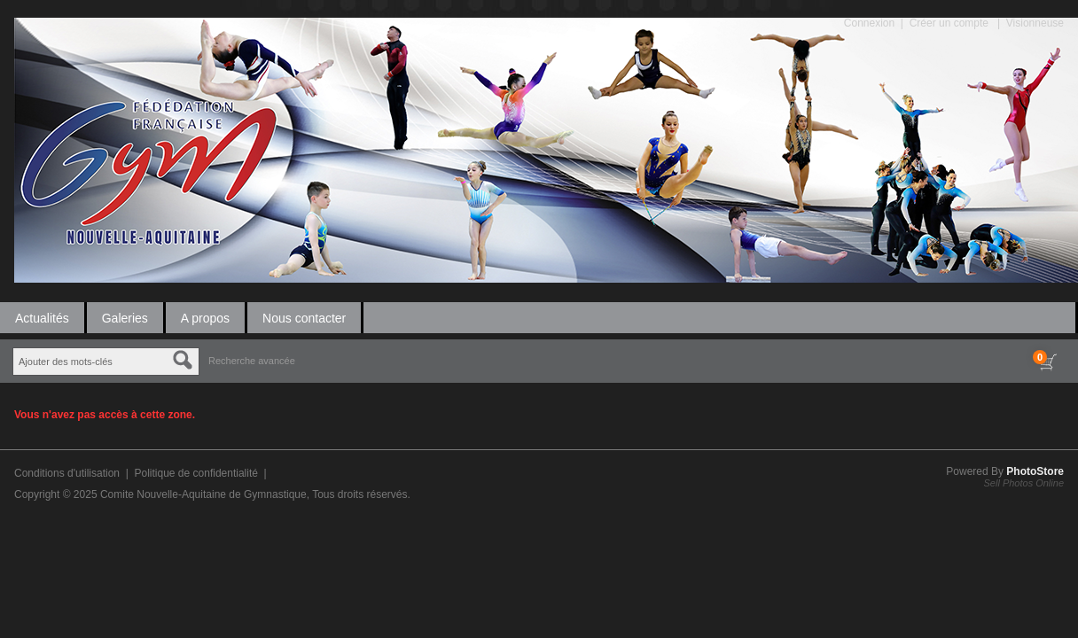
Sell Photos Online (1024, 483)
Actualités (42, 318)
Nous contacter (304, 318)
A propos (205, 318)
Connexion (869, 23)
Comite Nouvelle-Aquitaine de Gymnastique (203, 494)
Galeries (125, 318)
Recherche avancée (251, 360)
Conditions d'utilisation (67, 473)
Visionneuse (1035, 23)
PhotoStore (1035, 471)
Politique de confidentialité (195, 473)
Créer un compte (949, 23)
